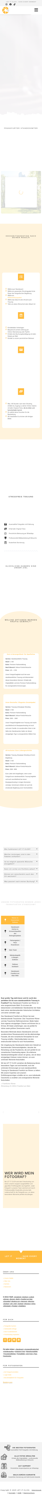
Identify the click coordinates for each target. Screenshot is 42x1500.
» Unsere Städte (8, 1278)
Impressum (36, 1490)
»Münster (6, 1299)
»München (31, 1301)
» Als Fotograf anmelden (10, 1372)
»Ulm (11, 1304)
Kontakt (12, 1493)
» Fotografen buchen (9, 1326)
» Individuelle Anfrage (10, 1329)
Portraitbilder (21, 1354)
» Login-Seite (7, 1375)
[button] (21, 849)
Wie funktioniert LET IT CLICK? (17, 849)
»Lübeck (31, 1297)
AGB (20, 1493)
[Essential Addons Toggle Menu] (36, 10)
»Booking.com (15, 1301)
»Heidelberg (22, 1306)
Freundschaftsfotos (10, 1354)
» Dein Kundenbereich (10, 1331)
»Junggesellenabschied (31, 1349)
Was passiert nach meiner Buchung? (19, 881)
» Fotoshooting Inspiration (11, 1334)
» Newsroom (7, 1287)
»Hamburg (25, 1297)
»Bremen (12, 1299)
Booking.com (7, 1382)
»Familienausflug (8, 1351)
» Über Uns (6, 1281)
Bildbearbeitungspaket (15, 297)
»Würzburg (27, 1304)
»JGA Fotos (29, 1354)
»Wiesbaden (7, 1306)
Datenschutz (29, 1493)
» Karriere (6, 1284)
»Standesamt (19, 1349)
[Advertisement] (21, 1413)
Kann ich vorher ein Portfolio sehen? (19, 869)
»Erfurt (33, 1304)
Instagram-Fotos (20, 1351)
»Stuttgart (6, 1304)
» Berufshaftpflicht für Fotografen (13, 1377)
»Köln (15, 1304)
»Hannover (23, 1301)
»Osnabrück (17, 1297)
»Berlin (17, 1299)
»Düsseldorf (7, 1301)
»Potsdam (14, 1306)
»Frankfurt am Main (26, 1299)
